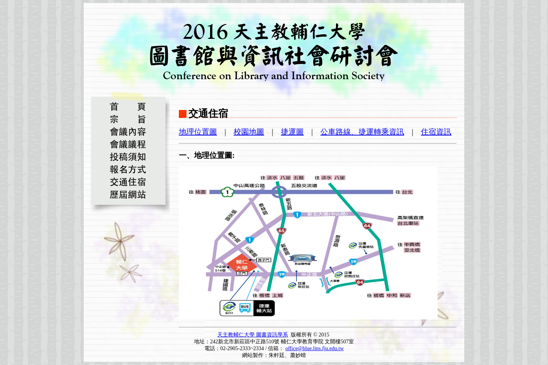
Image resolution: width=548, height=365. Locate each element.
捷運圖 (292, 132)
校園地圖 (249, 132)
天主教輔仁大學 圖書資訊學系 (252, 335)
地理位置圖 (198, 132)
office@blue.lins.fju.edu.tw (314, 348)
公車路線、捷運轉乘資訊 (362, 132)
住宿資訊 (436, 132)
